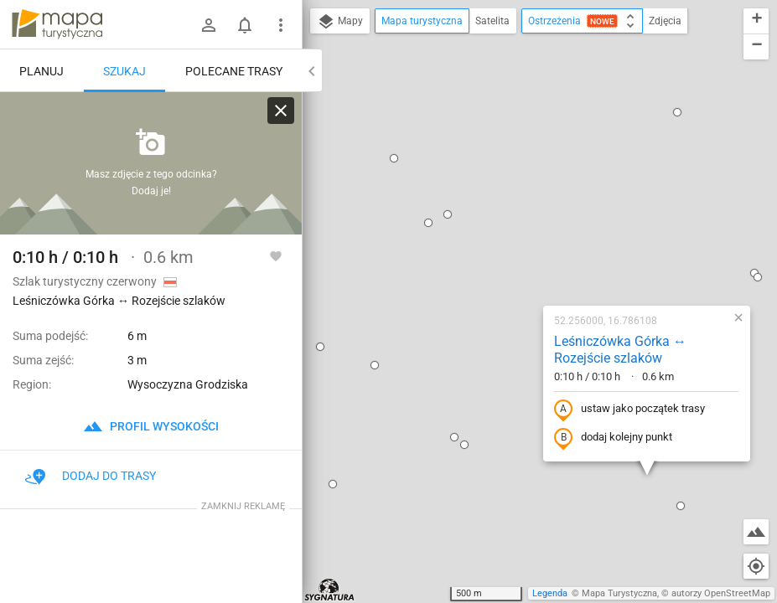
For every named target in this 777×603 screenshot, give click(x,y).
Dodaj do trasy (90, 476)
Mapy (340, 22)
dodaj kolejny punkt (505, 257)
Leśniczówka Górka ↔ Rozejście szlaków (512, 169)
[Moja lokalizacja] (756, 566)
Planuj (41, 71)
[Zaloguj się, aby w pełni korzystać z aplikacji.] (275, 255)
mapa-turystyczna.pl (57, 24)
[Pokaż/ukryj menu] (280, 25)
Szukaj (124, 71)
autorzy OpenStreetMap (720, 593)
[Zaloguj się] (208, 25)
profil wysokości (151, 426)
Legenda (549, 593)
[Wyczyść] (280, 110)
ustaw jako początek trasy (521, 228)
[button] (320, 42)
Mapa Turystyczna (619, 593)
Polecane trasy (233, 71)
